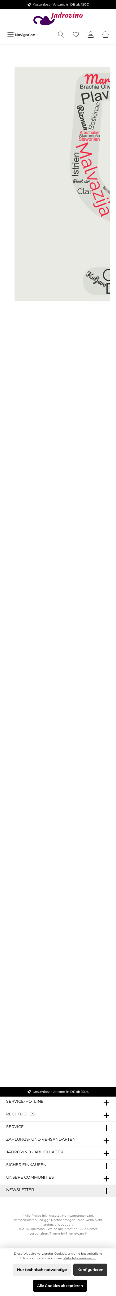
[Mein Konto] (90, 34)
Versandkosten (25, 1220)
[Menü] (21, 34)
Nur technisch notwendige (42, 1269)
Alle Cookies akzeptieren (60, 1285)
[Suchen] (61, 34)
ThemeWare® (76, 1233)
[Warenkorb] (105, 34)
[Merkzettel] (75, 34)
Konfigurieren (90, 1269)
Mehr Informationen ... (79, 1258)
